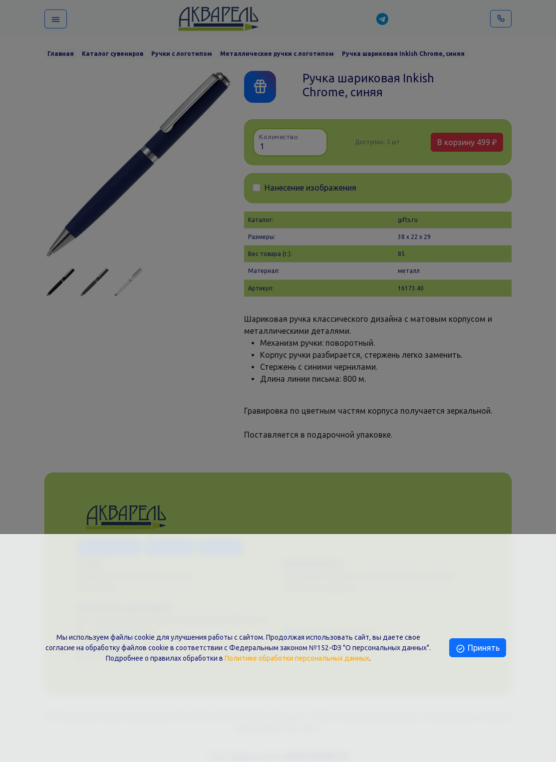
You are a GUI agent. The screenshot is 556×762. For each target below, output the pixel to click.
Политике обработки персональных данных (297, 658)
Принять (477, 647)
